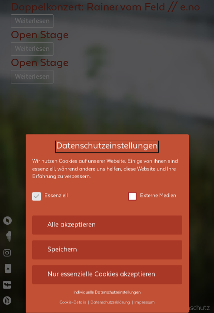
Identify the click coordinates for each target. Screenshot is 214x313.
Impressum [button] (144, 280)
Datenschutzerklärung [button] (110, 280)
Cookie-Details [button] (73, 280)
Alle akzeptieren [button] (71, 202)
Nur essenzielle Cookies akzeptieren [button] (101, 251)
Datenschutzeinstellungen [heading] (107, 123)
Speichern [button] (62, 227)
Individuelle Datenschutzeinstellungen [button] (107, 270)
